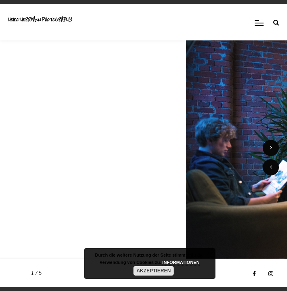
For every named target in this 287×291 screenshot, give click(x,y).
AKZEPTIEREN (154, 271)
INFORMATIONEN (181, 262)
